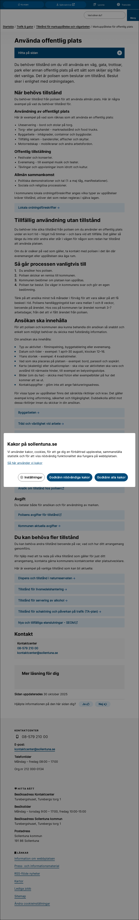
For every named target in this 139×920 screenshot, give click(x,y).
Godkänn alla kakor (111, 477)
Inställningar (31, 477)
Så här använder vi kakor (24, 463)
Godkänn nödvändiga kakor (69, 477)
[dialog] (69, 460)
